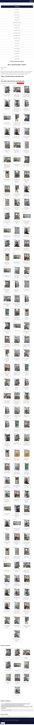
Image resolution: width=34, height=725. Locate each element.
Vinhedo (31, 706)
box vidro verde (26, 682)
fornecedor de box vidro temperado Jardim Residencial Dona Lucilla (7, 166)
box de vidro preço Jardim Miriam (26, 289)
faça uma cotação (20, 83)
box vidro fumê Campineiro (7, 529)
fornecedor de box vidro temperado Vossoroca (7, 304)
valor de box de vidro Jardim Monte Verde (16, 222)
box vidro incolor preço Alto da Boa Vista (26, 263)
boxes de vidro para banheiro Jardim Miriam (16, 276)
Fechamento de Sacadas (17, 30)
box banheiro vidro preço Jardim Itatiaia (16, 571)
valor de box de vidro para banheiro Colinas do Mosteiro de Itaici (7, 444)
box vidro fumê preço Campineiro (17, 137)
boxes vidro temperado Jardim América (7, 151)
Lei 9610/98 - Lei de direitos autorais (24, 716)
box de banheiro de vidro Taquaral (7, 180)
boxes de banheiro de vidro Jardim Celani (7, 626)
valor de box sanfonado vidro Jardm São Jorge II (17, 584)
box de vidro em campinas (17, 670)
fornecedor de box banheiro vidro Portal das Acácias (26, 401)
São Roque (21, 706)
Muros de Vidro (17, 43)
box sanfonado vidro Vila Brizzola (16, 249)
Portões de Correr (17, 53)
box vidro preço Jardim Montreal (26, 236)
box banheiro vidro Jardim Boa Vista (7, 236)
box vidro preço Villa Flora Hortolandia (26, 486)
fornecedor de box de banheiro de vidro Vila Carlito (26, 249)
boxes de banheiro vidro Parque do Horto (26, 137)
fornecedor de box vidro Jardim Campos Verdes (7, 401)
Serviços (17, 6)
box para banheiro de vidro (17, 658)
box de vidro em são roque (17, 683)
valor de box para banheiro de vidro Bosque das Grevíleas (26, 612)
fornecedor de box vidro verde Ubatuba (7, 584)
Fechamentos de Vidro (17, 35)
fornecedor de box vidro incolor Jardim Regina (7, 194)
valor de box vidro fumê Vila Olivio (26, 123)
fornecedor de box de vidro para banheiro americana (16, 318)
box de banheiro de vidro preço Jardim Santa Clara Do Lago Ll (26, 543)
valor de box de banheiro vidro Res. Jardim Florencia (16, 459)
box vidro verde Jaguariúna (7, 514)
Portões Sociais (17, 56)
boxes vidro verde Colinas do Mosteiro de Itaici (17, 430)
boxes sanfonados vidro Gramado (16, 626)
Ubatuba (24, 706)
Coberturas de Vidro (17, 14)
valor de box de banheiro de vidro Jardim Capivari (26, 571)
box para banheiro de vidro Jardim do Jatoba (7, 222)
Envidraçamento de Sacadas (17, 22)
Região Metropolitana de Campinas (6, 706)
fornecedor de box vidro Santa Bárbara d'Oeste (16, 151)
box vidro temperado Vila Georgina (26, 318)
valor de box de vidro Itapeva (26, 557)
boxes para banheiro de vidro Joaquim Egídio (7, 208)
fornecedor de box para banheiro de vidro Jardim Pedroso (26, 222)
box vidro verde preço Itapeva (7, 123)
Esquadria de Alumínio (17, 25)
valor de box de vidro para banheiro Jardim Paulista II (16, 515)
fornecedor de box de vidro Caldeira (26, 165)
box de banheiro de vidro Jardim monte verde (16, 486)
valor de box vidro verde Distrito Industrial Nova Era (16, 123)
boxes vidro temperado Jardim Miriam (26, 208)
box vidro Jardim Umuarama (17, 165)
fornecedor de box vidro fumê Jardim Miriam (16, 598)
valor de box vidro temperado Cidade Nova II (16, 416)
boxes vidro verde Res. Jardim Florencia (26, 373)
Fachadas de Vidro (17, 27)
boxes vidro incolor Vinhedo (7, 318)
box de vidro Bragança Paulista (17, 443)
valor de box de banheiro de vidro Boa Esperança (17, 95)
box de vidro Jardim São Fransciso (16, 388)
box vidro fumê (17, 695)
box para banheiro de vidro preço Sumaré (26, 388)
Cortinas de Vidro (17, 17)
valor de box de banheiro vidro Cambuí (26, 459)
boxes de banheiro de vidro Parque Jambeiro (26, 276)
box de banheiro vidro (8, 683)
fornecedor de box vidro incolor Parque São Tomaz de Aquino (16, 402)
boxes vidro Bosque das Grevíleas (7, 388)
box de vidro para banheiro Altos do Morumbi (17, 542)
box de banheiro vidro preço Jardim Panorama (16, 194)
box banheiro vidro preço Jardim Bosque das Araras (7, 249)
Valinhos (28, 706)
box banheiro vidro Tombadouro (7, 276)
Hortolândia (3, 705)
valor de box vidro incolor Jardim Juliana (7, 542)
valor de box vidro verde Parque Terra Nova (26, 626)
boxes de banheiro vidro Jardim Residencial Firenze (16, 611)
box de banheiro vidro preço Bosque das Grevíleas (7, 359)
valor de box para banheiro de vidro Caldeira (17, 500)
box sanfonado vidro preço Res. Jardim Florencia (26, 194)
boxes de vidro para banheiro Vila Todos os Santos (17, 472)
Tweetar (2, 68)
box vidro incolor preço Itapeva (26, 584)
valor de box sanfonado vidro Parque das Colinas (7, 486)
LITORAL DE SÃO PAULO (12, 705)
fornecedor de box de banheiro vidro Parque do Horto (16, 373)
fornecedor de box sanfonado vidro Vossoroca (16, 304)
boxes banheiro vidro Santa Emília (17, 345)
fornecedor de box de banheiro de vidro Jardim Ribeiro (26, 181)
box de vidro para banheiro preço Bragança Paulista (26, 598)
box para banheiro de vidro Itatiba (7, 95)
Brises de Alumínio (17, 12)
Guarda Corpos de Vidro (17, 38)
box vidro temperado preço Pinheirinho (17, 290)
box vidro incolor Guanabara (7, 429)
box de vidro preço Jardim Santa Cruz (16, 236)
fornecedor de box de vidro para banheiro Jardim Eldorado (16, 181)
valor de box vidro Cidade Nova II (26, 514)
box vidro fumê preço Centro (7, 611)
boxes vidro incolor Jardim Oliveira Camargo (26, 472)
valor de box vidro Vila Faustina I (26, 429)
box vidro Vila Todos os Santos (7, 570)
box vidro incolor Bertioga (26, 304)
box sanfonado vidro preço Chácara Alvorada (7, 598)
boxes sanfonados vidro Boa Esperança (26, 359)
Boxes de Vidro (17, 9)
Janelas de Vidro (17, 40)
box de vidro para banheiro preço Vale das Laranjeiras (26, 500)
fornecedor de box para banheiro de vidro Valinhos (16, 529)
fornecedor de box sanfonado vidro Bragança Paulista (26, 345)
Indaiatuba (7, 705)
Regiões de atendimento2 (15, 706)
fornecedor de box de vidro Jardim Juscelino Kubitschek (7, 291)
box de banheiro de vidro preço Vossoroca (16, 208)
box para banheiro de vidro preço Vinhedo (7, 416)
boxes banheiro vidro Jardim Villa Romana (17, 359)
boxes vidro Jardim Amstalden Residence (16, 640)
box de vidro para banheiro (26, 670)
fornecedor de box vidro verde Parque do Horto (26, 332)
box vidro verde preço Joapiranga (17, 262)
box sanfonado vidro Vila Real (7, 137)
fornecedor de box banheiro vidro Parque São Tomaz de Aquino (16, 110)
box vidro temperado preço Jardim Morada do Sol (26, 110)
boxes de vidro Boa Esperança (26, 529)
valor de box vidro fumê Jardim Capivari (7, 332)
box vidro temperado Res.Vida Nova (7, 459)
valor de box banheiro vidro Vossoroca (6, 263)
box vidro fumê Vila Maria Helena (7, 109)
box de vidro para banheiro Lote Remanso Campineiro (7, 374)
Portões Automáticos (17, 48)
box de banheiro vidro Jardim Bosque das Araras (7, 345)
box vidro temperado (26, 658)
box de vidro (8, 657)
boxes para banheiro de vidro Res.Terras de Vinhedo (26, 151)
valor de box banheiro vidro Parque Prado (6, 557)
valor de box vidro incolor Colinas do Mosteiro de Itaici (16, 557)
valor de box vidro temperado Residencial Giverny (26, 443)
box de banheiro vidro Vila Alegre (7, 472)
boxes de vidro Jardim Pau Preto (26, 416)
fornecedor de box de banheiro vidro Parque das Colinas (26, 95)
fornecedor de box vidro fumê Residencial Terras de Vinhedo (7, 500)
